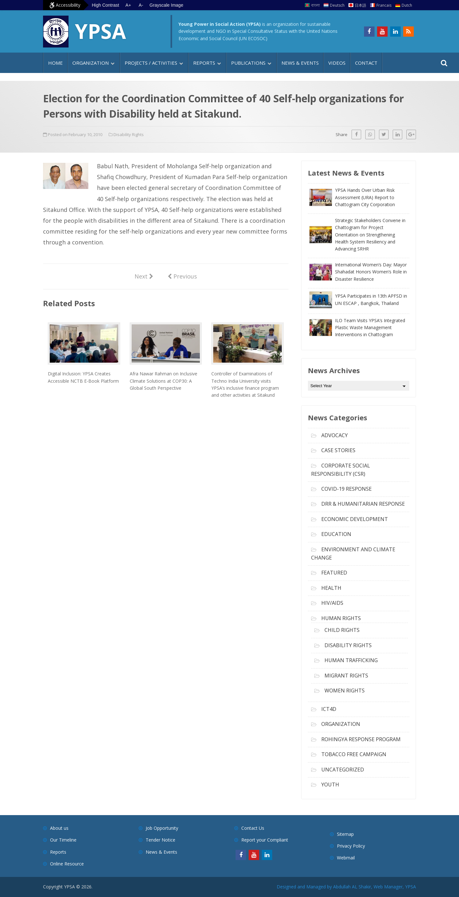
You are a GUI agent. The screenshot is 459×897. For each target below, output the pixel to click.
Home (55, 63)
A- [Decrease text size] (141, 5)
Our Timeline (63, 840)
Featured (334, 572)
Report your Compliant (264, 840)
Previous (182, 276)
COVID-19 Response (346, 488)
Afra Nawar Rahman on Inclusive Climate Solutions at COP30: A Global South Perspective (163, 381)
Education (336, 534)
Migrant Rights (346, 675)
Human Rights (341, 618)
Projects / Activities (151, 63)
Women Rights (344, 690)
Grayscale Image (166, 5)
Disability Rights (128, 134)
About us (59, 828)
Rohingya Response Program (361, 739)
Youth (330, 784)
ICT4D (328, 709)
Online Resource (67, 864)
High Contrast (105, 5)
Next (144, 276)
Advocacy (334, 435)
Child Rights (342, 629)
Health (331, 587)
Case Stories (338, 450)
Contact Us (252, 828)
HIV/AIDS (332, 602)
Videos (337, 63)
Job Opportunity (162, 828)
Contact (366, 63)
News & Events (300, 63)
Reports (204, 63)
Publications (248, 63)
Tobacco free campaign (353, 754)
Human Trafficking (351, 660)
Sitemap (345, 834)
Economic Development (354, 519)
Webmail (346, 858)
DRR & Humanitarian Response (363, 503)
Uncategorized (342, 769)
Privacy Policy (351, 846)
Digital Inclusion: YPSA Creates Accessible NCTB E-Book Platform (83, 377)
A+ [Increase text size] (128, 5)
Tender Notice (160, 840)
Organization (90, 63)
